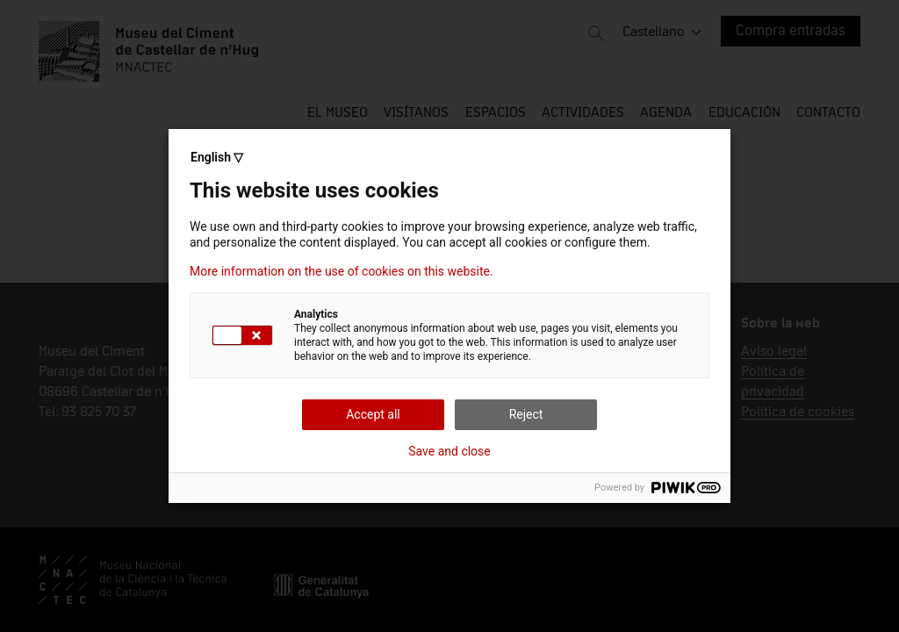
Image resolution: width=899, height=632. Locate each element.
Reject (526, 414)
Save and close (449, 451)
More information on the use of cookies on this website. (341, 271)
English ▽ (217, 157)
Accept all (373, 414)
